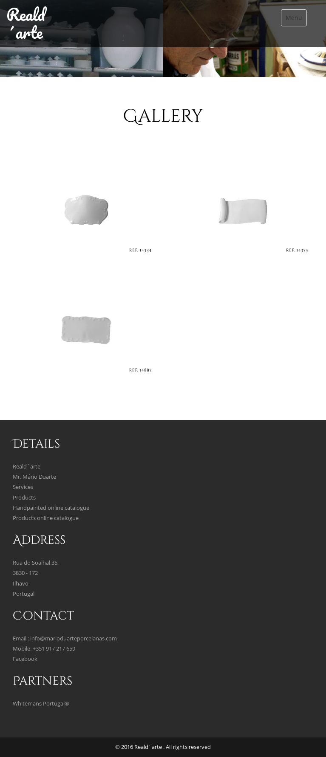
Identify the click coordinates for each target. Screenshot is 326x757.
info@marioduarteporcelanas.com (73, 638)
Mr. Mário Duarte (34, 476)
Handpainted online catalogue (51, 507)
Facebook (25, 659)
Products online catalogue (46, 518)
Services (23, 487)
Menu (294, 18)
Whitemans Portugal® (41, 703)
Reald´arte (25, 23)
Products (24, 497)
